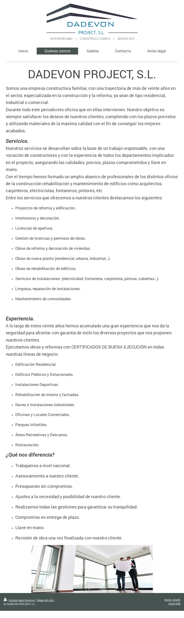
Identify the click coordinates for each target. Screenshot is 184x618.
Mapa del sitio (45, 600)
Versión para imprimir (19, 600)
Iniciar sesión (172, 599)
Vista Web (174, 603)
